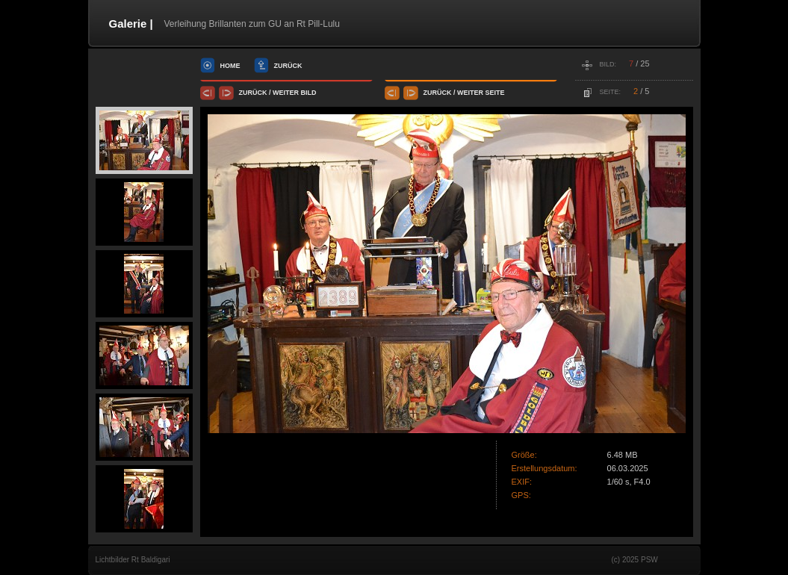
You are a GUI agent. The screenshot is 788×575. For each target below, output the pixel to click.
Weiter (286, 92)
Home (230, 65)
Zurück (288, 65)
